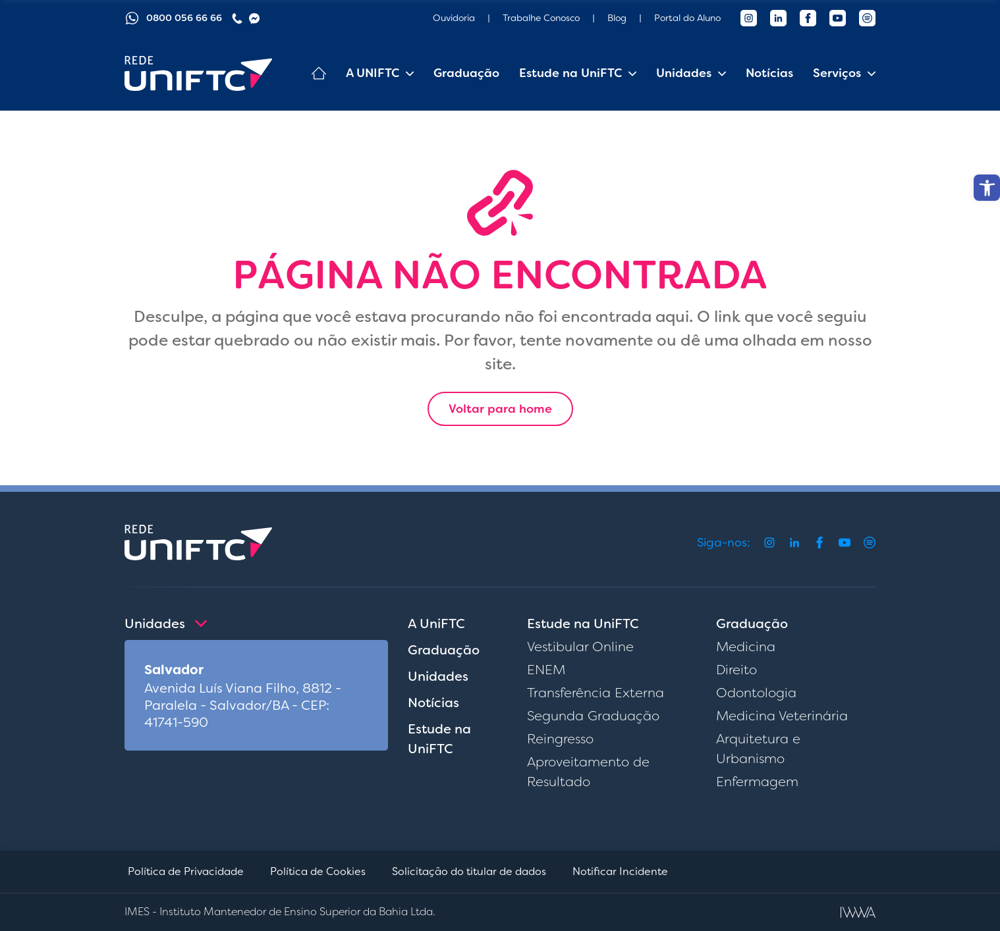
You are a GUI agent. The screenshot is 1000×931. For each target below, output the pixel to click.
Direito (736, 669)
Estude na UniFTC (570, 73)
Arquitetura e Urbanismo (758, 748)
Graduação (466, 73)
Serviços (837, 73)
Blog (616, 18)
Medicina (745, 646)
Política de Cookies (318, 871)
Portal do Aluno (687, 18)
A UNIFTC (372, 73)
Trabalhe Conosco (541, 18)
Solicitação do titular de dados (469, 871)
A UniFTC (436, 623)
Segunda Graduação (593, 715)
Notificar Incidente (620, 871)
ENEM (546, 669)
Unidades (683, 73)
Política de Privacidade (186, 871)
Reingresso (560, 738)
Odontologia (756, 692)
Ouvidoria (454, 18)
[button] (987, 187)
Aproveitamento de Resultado (588, 771)
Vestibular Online (580, 646)
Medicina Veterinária (782, 715)
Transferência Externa (595, 692)
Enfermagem (757, 781)
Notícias (769, 73)
